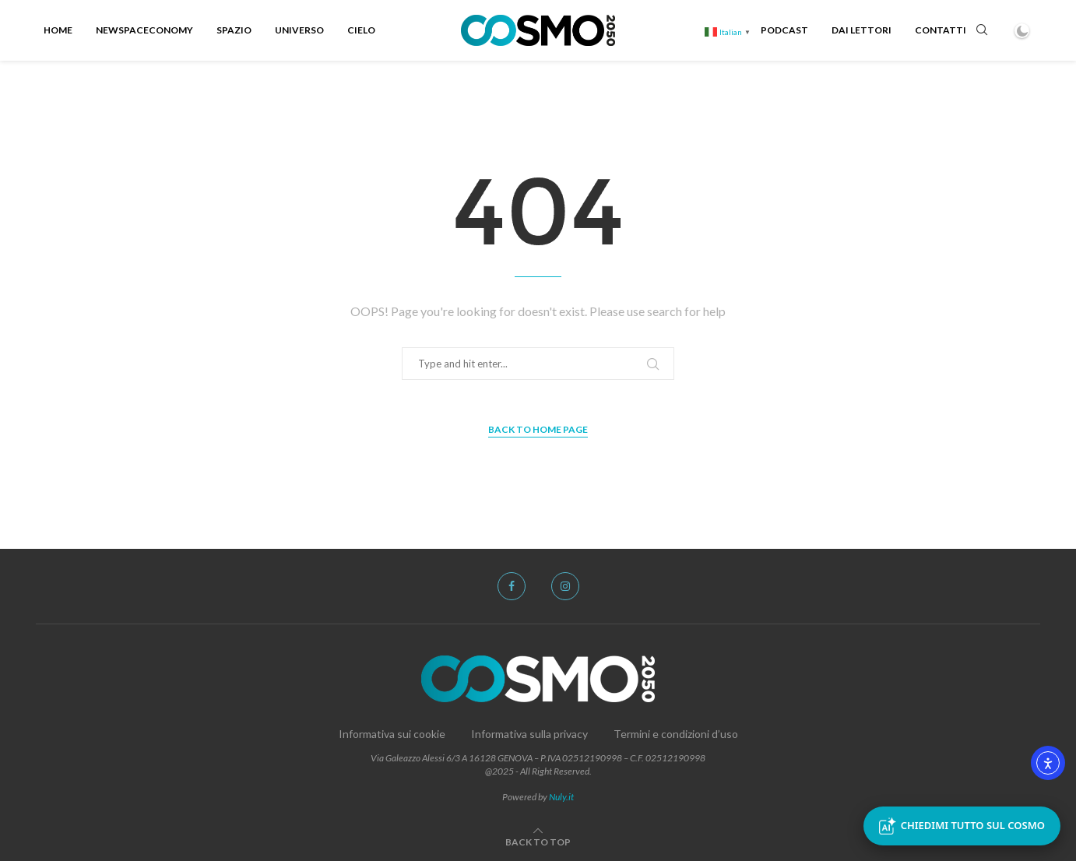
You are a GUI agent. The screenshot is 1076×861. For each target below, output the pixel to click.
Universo (299, 30)
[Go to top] (538, 841)
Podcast (784, 30)
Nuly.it (561, 797)
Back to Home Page (538, 429)
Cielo (361, 30)
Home (58, 30)
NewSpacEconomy (144, 30)
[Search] (982, 30)
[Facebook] (512, 586)
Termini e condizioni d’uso (676, 733)
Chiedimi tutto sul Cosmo (962, 826)
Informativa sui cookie (392, 733)
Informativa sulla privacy (529, 733)
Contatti (940, 30)
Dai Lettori (861, 30)
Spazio (233, 30)
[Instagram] (565, 586)
